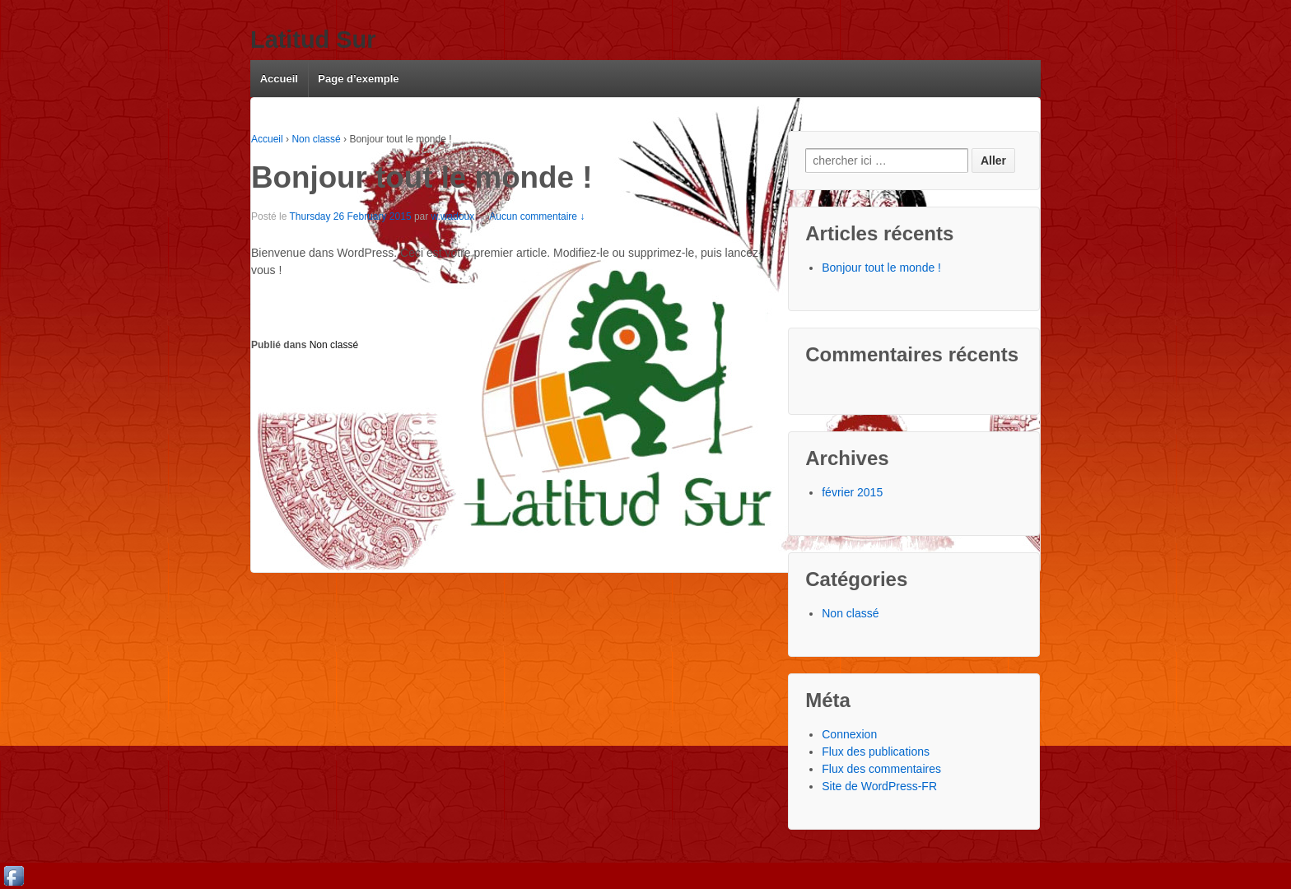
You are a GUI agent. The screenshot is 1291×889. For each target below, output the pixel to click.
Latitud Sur (312, 39)
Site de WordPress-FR (879, 786)
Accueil (279, 78)
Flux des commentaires (881, 768)
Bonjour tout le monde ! (881, 267)
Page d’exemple (358, 78)
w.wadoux (453, 216)
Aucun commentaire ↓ (537, 216)
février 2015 (852, 492)
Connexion (849, 734)
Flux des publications (876, 751)
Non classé (315, 139)
